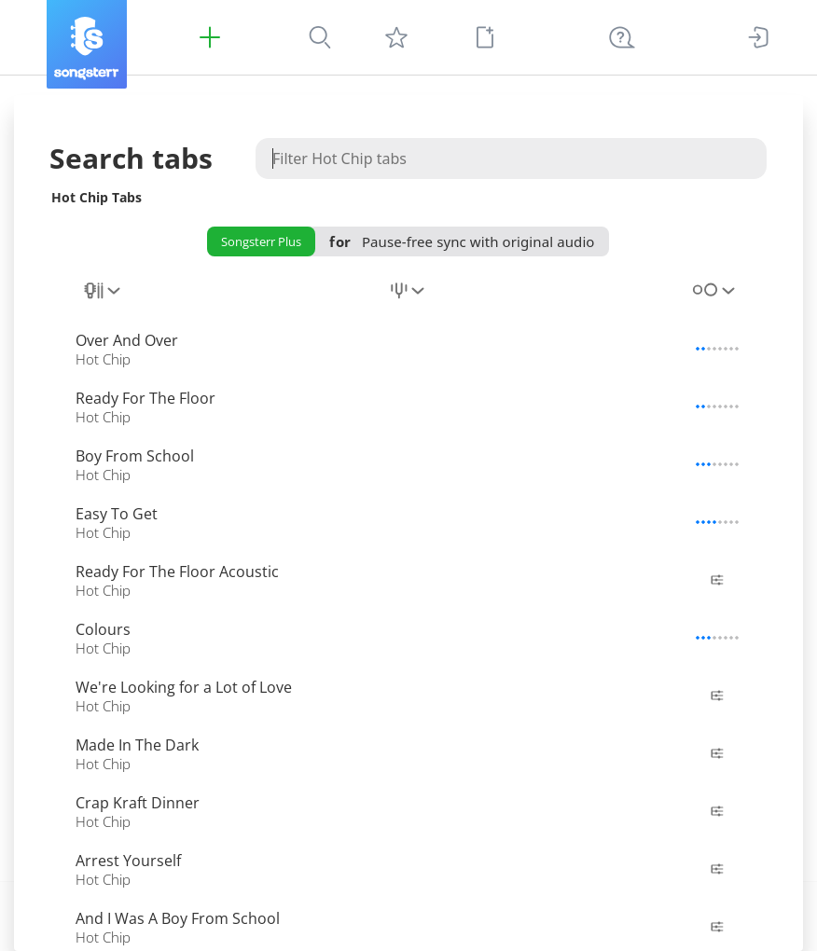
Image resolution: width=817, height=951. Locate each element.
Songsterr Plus (261, 241)
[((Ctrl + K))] (622, 37)
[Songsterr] (87, 44)
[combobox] (103, 301)
